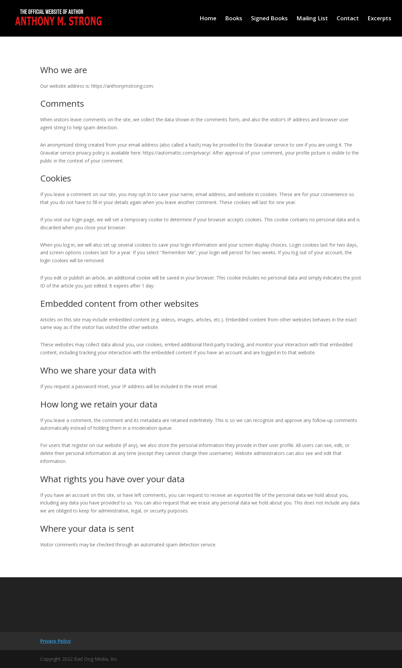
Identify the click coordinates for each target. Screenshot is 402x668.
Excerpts (379, 19)
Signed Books (269, 19)
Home (208, 19)
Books (233, 19)
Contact (348, 19)
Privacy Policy (55, 641)
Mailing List (312, 19)
